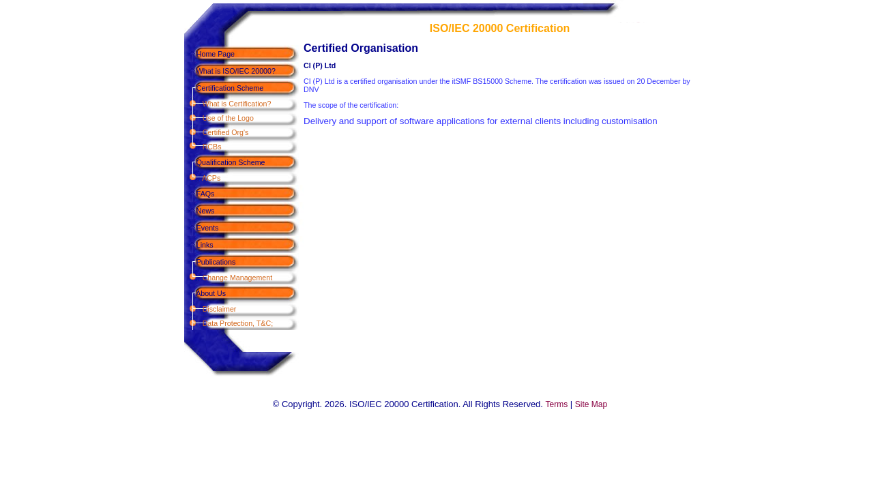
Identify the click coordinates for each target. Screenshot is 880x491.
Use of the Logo (219, 118)
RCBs (202, 147)
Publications (209, 262)
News (199, 211)
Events (201, 228)
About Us (205, 293)
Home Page (209, 54)
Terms (557, 404)
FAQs (199, 194)
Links (199, 245)
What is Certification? (227, 104)
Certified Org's (216, 132)
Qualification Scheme (224, 162)
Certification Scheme (223, 88)
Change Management (228, 277)
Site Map (591, 404)
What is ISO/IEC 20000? (230, 71)
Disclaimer (210, 309)
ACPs (202, 178)
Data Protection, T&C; (228, 323)
